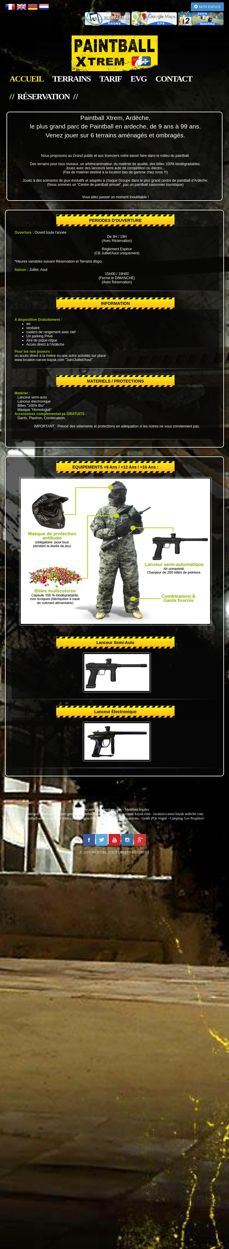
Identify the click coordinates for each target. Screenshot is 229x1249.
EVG (138, 79)
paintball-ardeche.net (40, 818)
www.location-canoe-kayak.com (39, 360)
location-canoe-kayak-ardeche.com (178, 814)
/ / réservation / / (43, 97)
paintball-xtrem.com (95, 814)
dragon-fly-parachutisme (97, 818)
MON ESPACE (207, 6)
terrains (71, 79)
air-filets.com (66, 818)
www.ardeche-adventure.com (101, 809)
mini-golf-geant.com (40, 814)
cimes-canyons (127, 818)
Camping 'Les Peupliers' (187, 818)
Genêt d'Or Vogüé (154, 818)
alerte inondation (115, 823)
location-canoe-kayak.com (131, 814)
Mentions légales (137, 809)
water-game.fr (68, 814)
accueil (26, 79)
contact (174, 79)
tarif (110, 79)
